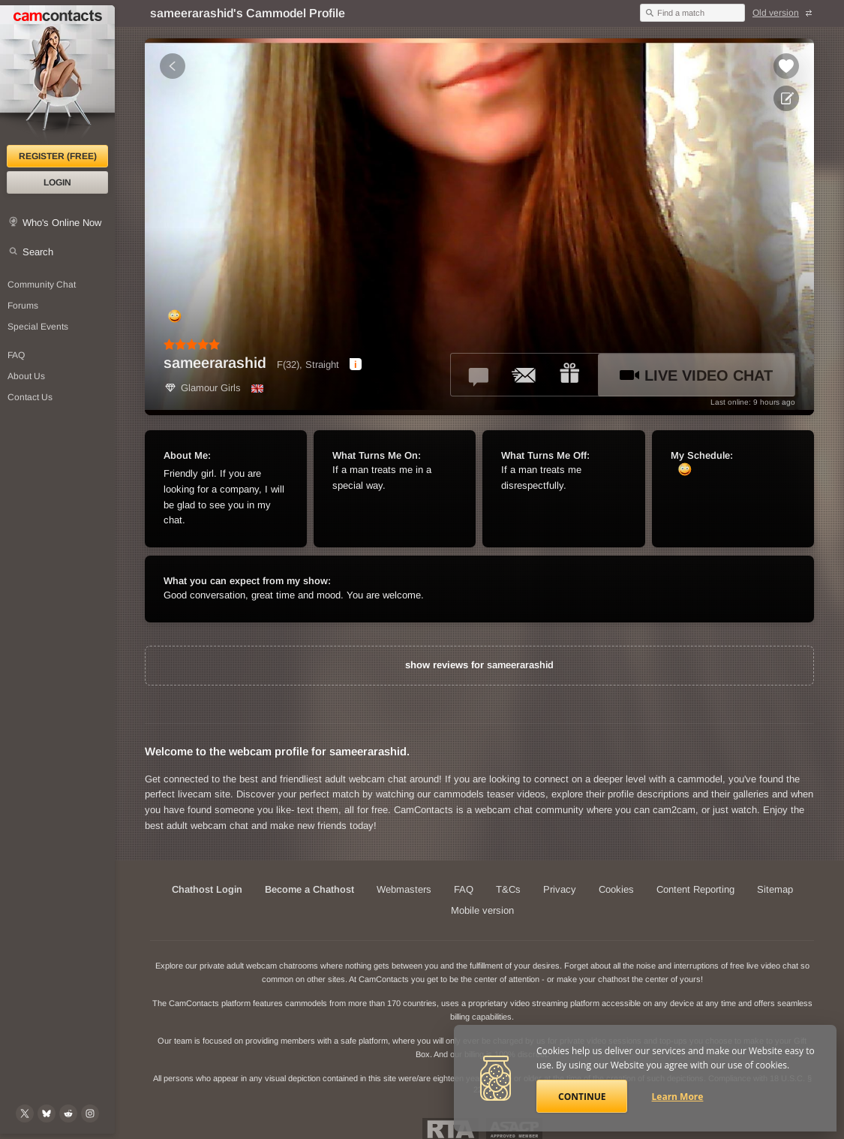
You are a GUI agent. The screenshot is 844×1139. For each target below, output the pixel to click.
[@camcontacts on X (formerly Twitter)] (25, 1113)
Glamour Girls (202, 387)
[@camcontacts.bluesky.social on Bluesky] (47, 1113)
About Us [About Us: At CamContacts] (26, 376)
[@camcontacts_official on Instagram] (90, 1113)
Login (57, 182)
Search (38, 252)
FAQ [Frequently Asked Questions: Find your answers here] (16, 355)
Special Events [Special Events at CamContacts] (38, 326)
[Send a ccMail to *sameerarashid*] (524, 375)
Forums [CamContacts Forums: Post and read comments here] (23, 305)
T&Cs (508, 889)
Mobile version (482, 910)
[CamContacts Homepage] (57, 75)
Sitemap (775, 889)
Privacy (559, 889)
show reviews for (479, 664)
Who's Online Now (62, 222)
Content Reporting (695, 889)
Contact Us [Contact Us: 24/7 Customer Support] (30, 397)
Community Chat (42, 284)
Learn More (678, 1096)
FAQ (463, 889)
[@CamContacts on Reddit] (68, 1113)
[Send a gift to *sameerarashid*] (569, 375)
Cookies (616, 889)
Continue (581, 1096)
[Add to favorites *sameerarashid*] (786, 66)
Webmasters (404, 889)
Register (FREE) (58, 156)
